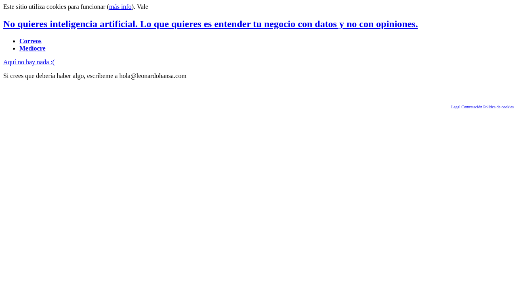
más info (120, 6)
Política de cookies (498, 107)
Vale (142, 6)
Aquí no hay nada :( (29, 62)
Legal (455, 107)
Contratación (471, 107)
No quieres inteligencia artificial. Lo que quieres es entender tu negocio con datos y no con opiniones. (210, 24)
